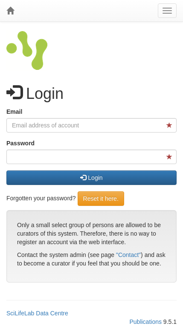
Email (14, 111)
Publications (145, 321)
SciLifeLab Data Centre (37, 313)
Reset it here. (101, 198)
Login (91, 177)
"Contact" (128, 254)
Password (20, 143)
